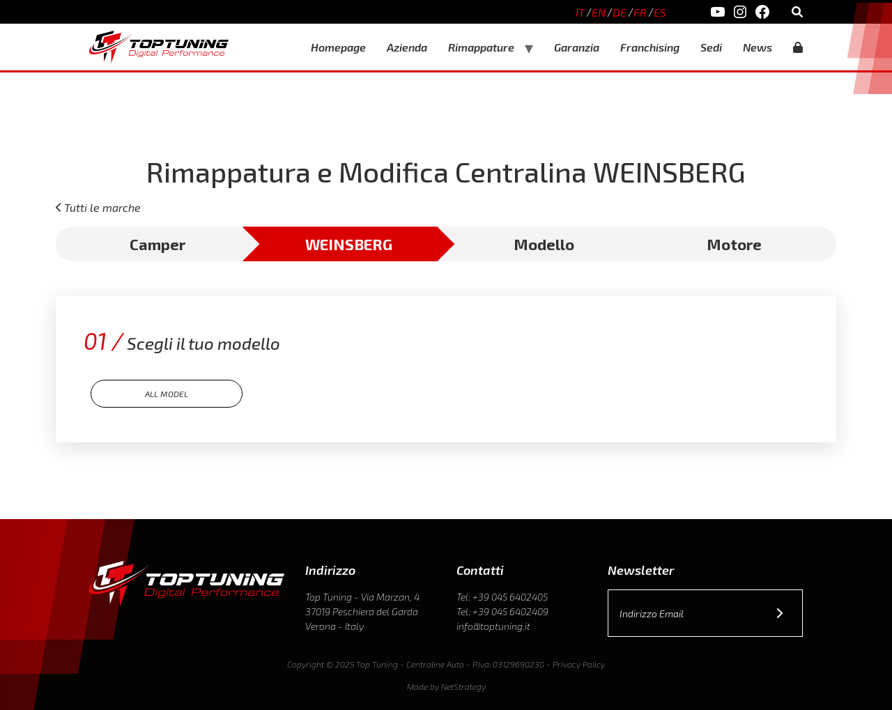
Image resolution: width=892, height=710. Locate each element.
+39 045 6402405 (510, 597)
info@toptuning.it (493, 626)
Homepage (338, 47)
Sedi (711, 47)
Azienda (407, 47)
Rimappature (481, 47)
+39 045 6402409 (510, 611)
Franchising (649, 47)
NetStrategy (463, 686)
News (757, 47)
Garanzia (576, 47)
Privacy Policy (579, 664)
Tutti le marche (102, 207)
